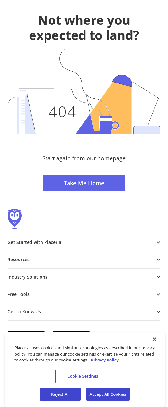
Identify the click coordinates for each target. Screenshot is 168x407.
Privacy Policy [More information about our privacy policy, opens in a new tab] (105, 362)
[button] (84, 242)
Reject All (60, 396)
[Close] (154, 341)
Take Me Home (84, 183)
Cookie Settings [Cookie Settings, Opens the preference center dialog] (82, 378)
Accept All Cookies (108, 396)
